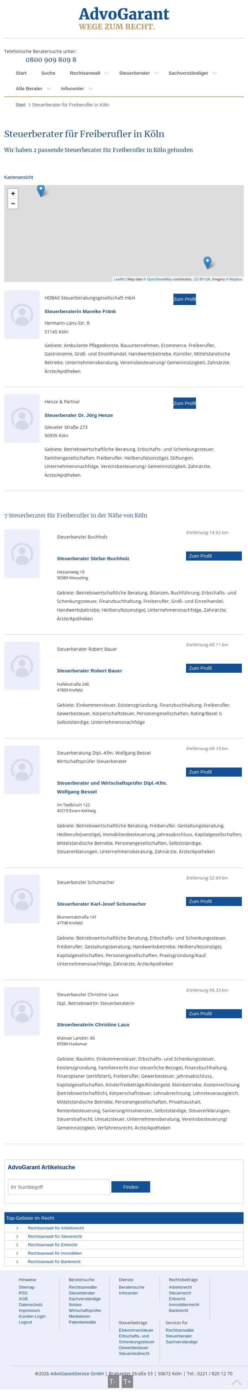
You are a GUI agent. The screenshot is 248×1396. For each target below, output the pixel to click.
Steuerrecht (180, 1293)
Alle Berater (29, 88)
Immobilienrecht (184, 1304)
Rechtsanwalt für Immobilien (55, 1253)
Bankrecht (178, 1310)
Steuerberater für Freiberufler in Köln (70, 104)
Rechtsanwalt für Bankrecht (54, 1261)
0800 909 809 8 (51, 60)
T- (113, 1381)
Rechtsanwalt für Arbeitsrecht (56, 1228)
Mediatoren (79, 1316)
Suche (48, 73)
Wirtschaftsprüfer (85, 1310)
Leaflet (119, 279)
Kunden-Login (32, 1316)
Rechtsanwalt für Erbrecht (52, 1244)
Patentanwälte (82, 1322)
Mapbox (236, 279)
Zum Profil (184, 299)
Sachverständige (85, 1298)
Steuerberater (134, 73)
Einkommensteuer (136, 1330)
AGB (23, 1298)
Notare (75, 1304)
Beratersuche (131, 1287)
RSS (23, 1293)
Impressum (29, 1310)
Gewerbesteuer (133, 1347)
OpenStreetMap (159, 279)
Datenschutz (31, 1304)
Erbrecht (177, 1298)
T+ (127, 1381)
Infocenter (72, 88)
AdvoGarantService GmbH (77, 1373)
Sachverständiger (188, 73)
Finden (131, 1187)
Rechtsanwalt (85, 73)
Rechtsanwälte (83, 1287)
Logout (25, 1322)
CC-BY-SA (201, 279)
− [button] (13, 204)
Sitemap (27, 1287)
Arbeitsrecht (180, 1287)
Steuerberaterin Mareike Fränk (80, 311)
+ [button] (13, 194)
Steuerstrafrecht (134, 1353)
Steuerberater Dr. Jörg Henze (79, 415)
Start (21, 73)
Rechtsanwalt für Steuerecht (55, 1236)
